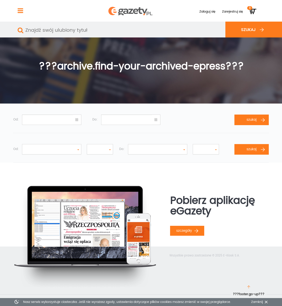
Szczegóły (187, 231)
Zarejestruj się (232, 11)
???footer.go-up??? (248, 294)
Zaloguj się (207, 11)
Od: (16, 119)
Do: (94, 119)
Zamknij (257, 302)
